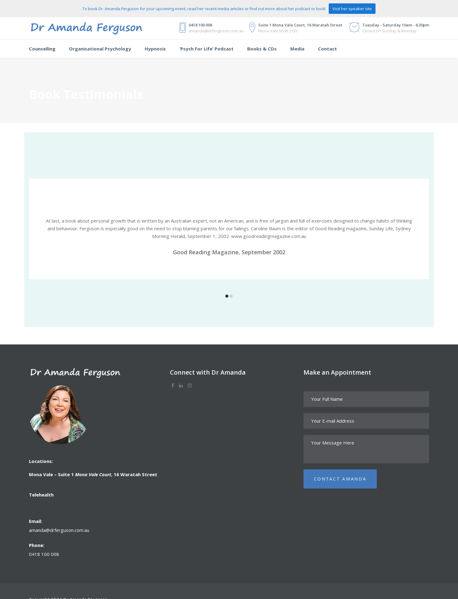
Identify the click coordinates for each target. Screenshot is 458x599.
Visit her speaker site (352, 8)
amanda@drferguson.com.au (59, 530)
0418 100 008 (44, 554)
